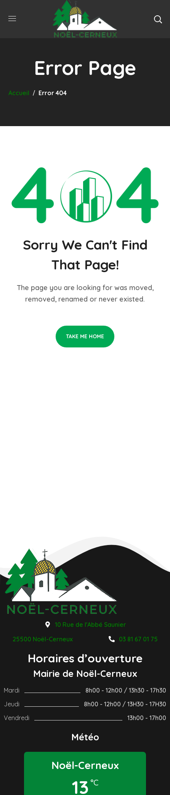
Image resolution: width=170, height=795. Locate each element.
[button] (158, 19)
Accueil (18, 93)
